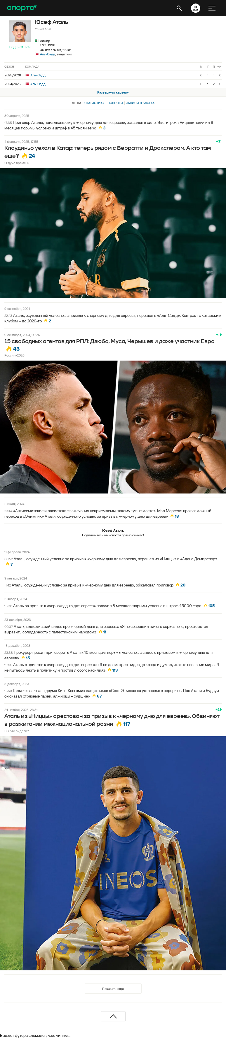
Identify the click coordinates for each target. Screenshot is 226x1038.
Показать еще (113, 988)
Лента (76, 103)
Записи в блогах (140, 103)
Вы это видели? (16, 731)
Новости (115, 103)
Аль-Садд (47, 54)
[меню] (212, 8)
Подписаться (19, 47)
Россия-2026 (14, 355)
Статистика (94, 103)
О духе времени (16, 163)
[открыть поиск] (179, 8)
